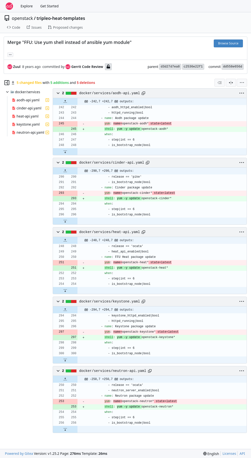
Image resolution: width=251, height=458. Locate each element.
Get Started (49, 6)
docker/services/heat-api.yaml (109, 232)
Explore (27, 6)
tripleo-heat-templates (61, 18)
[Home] (9, 6)
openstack (22, 18)
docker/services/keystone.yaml (109, 301)
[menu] (242, 83)
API (242, 453)
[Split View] (231, 83)
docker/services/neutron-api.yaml (112, 371)
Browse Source (228, 43)
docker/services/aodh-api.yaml (109, 93)
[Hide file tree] (6, 82)
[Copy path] (143, 93)
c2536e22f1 (193, 66)
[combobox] (219, 83)
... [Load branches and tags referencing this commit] (10, 54)
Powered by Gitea (19, 453)
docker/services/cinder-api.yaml (111, 163)
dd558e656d (232, 66)
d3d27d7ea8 (170, 66)
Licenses (229, 453)
